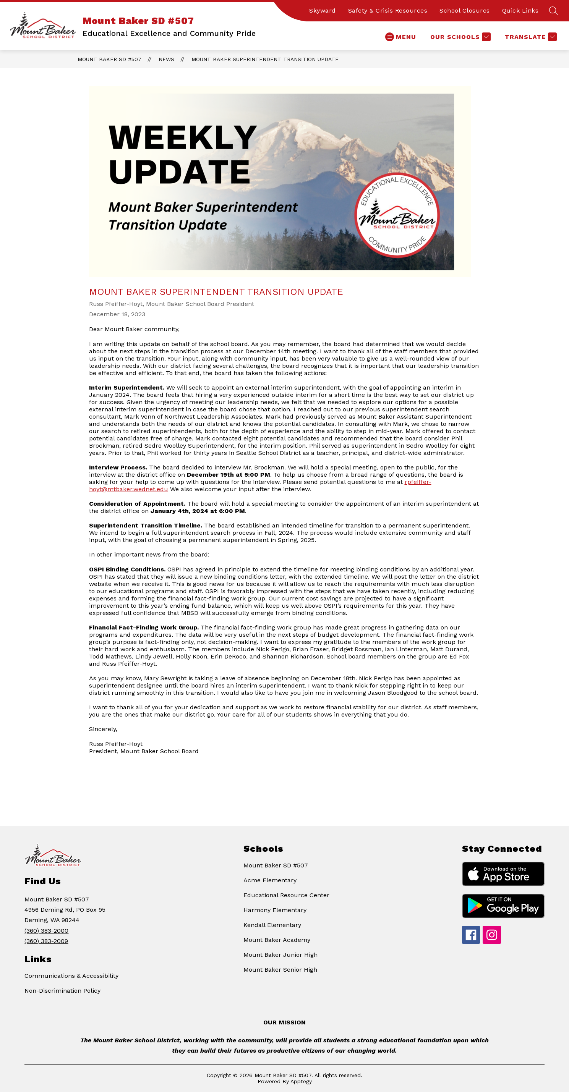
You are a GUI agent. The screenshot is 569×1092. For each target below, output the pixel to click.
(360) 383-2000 (46, 930)
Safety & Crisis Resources (388, 10)
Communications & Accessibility (71, 975)
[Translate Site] (530, 37)
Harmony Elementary (274, 910)
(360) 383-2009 (46, 941)
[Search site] (553, 10)
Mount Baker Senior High (280, 969)
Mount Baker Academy (276, 939)
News (166, 59)
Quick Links (520, 10)
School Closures (464, 10)
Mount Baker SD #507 (109, 59)
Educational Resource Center (286, 895)
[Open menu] (400, 37)
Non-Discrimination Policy (62, 990)
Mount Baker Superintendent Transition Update (265, 59)
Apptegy (301, 1081)
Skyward (322, 10)
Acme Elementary (270, 880)
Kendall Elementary (272, 925)
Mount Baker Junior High (280, 954)
